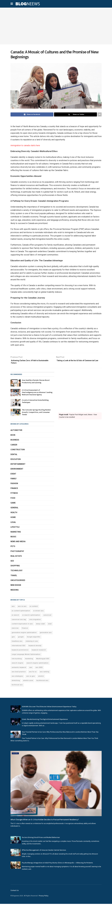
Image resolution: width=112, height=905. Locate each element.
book (13, 436)
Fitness (14, 494)
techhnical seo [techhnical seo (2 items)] (42, 682)
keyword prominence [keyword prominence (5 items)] (20, 651)
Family (13, 480)
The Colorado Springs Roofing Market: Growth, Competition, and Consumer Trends (36, 413)
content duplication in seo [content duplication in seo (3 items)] (22, 625)
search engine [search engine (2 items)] (17, 664)
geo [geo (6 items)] (13, 638)
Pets (13, 548)
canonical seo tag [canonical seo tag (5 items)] (19, 620)
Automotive (16, 431)
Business (15, 441)
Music (13, 538)
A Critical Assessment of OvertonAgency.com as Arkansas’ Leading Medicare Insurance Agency (37, 393)
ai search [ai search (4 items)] (15, 616)
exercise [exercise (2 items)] (15, 629)
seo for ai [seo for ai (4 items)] (33, 673)
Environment (17, 470)
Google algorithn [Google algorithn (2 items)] (33, 638)
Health (14, 514)
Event (13, 475)
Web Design (16, 586)
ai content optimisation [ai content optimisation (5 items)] (21, 612)
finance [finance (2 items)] (25, 629)
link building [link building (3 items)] (17, 660)
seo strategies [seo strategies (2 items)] (17, 677)
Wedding (15, 591)
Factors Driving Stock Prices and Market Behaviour (41, 838)
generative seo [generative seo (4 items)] (46, 634)
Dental (14, 456)
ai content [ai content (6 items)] (34, 607)
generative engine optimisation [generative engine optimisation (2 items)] (24, 634)
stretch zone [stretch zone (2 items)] (28, 682)
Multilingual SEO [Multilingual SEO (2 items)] (42, 660)
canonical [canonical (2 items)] (47, 616)
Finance (14, 489)
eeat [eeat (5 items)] (50, 625)
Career (14, 446)
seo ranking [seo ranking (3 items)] (44, 673)
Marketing (16, 533)
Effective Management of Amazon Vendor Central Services (44, 851)
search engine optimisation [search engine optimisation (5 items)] (37, 664)
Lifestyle (15, 528)
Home (13, 519)
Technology (16, 572)
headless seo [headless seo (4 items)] (17, 642)
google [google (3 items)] (21, 638)
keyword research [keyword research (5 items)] (39, 651)
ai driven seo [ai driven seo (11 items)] (38, 612)
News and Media (18, 543)
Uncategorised (18, 582)
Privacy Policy (43, 897)
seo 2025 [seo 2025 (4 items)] (39, 668)
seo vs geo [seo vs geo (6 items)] (30, 677)
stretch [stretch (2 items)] (41, 677)
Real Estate (16, 557)
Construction (18, 451)
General (14, 509)
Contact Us (15, 892)
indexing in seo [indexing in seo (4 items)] (32, 642)
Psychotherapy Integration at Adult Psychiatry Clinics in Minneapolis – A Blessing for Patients (57, 864)
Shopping (15, 567)
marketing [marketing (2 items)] (29, 660)
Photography (17, 552)
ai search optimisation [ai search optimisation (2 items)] (31, 616)
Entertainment (18, 465)
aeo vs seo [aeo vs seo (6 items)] (22, 607)
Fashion (14, 485)
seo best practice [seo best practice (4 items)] (19, 673)
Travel (14, 577)
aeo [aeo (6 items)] (13, 607)
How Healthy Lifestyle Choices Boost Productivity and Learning (36, 382)
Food (13, 499)
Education (16, 460)
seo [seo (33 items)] (30, 668)
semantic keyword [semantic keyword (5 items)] (19, 668)
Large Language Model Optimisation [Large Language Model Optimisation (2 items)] (26, 655)
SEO (12, 562)
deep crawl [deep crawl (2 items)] (40, 625)
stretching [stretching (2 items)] (16, 682)
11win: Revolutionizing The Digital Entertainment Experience (45, 720)
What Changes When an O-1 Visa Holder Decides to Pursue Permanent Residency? (45, 820)
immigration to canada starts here (25, 145)
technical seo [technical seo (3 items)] (17, 686)
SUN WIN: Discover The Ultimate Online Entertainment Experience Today (49, 708)
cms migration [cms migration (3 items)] (35, 620)
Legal (13, 523)
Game (13, 504)
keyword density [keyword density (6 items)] (35, 647)
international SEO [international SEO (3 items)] (18, 647)
